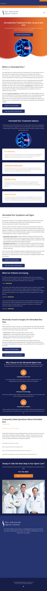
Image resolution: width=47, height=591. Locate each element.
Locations (3, 3)
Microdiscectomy (16, 179)
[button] (44, 12)
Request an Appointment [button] (23, 34)
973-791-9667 (43, 6)
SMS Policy (30, 583)
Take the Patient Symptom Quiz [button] (13, 111)
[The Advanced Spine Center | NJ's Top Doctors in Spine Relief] (10, 13)
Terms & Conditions (24, 583)
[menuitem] (23, 3)
